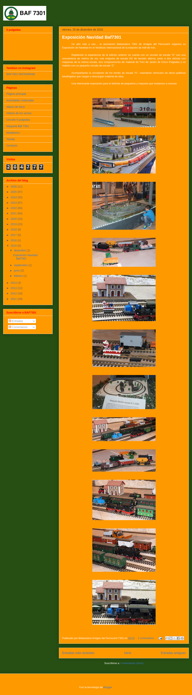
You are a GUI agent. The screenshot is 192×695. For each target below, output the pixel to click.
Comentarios (18, 327)
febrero (18, 275)
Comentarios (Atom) (132, 663)
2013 (14, 288)
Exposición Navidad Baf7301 (91, 37)
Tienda (10, 139)
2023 (14, 202)
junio (17, 270)
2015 (14, 245)
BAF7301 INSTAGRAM (20, 74)
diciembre (20, 250)
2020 (14, 218)
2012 (14, 293)
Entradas (16, 321)
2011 (14, 298)
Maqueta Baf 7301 (17, 126)
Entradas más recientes (78, 653)
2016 (14, 240)
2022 (14, 208)
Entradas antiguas (173, 653)
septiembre (21, 265)
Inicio (127, 653)
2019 (14, 224)
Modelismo (13, 132)
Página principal (16, 93)
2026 (14, 186)
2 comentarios (146, 638)
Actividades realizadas (20, 100)
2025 (14, 191)
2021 (14, 213)
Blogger (107, 687)
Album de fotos (15, 106)
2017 (14, 235)
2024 (14, 197)
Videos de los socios (18, 113)
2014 (14, 282)
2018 (14, 229)
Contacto (11, 145)
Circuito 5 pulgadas (18, 119)
